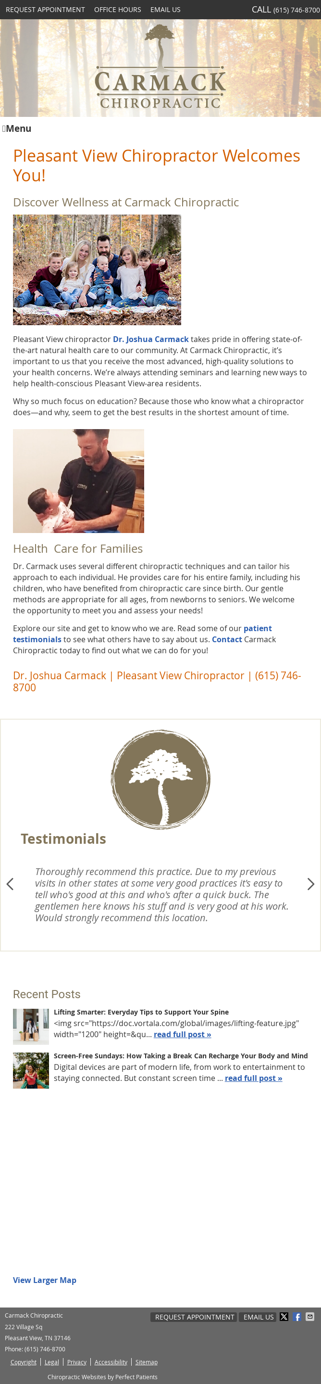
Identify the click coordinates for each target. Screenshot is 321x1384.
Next (310, 884)
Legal (52, 1362)
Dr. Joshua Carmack (152, 339)
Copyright (24, 1362)
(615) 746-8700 (296, 9)
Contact (227, 639)
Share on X (285, 1316)
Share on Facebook (298, 1316)
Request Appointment (45, 9)
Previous (11, 884)
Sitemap (147, 1362)
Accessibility (111, 1362)
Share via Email (311, 1316)
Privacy (76, 1362)
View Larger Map (44, 1280)
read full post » (182, 1034)
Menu (16, 128)
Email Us (165, 9)
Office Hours (117, 9)
